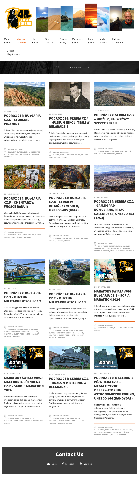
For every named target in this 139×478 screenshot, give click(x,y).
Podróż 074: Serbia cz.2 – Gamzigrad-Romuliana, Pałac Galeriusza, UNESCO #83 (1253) (114, 209)
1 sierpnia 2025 (101, 197)
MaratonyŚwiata (77, 41)
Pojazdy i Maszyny (12, 336)
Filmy (32, 418)
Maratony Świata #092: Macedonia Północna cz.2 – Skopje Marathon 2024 (24, 384)
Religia (52, 241)
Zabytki (67, 241)
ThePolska (35, 41)
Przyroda (8, 157)
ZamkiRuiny (63, 41)
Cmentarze (22, 235)
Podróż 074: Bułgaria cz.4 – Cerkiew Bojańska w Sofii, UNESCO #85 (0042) (67, 204)
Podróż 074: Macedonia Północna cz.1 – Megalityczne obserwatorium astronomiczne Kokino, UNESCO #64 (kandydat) (114, 388)
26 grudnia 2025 (101, 111)
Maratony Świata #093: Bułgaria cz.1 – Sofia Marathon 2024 (113, 295)
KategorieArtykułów (117, 41)
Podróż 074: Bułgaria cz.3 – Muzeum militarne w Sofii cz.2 (22, 297)
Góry (17, 154)
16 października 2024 (104, 373)
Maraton (118, 328)
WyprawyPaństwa (22, 41)
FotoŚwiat (91, 41)
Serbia (64, 157)
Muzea (77, 155)
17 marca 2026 (55, 114)
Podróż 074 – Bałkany (29, 154)
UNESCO (59, 241)
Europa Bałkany (67, 155)
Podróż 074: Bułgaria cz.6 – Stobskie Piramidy (22, 119)
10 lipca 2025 (55, 290)
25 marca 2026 (10, 111)
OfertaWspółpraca (13, 52)
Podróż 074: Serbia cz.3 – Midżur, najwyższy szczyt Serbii (114, 119)
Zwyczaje (130, 251)
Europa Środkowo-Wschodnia (17, 332)
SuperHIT (105, 251)
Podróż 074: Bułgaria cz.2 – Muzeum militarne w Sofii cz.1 (67, 298)
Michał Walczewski (16, 149)
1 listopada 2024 (57, 374)
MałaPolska (103, 41)
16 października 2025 (14, 194)
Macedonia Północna (13, 421)
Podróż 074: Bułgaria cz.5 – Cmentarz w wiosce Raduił (22, 202)
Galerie (97, 249)
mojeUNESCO (49, 41)
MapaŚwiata (7, 41)
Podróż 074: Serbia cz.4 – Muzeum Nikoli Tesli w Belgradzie (69, 122)
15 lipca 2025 (10, 289)
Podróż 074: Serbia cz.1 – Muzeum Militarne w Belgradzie (69, 382)
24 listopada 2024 (102, 287)
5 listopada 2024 (12, 373)
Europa (20, 152)
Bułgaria (12, 152)
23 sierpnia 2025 (56, 193)
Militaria (106, 249)
